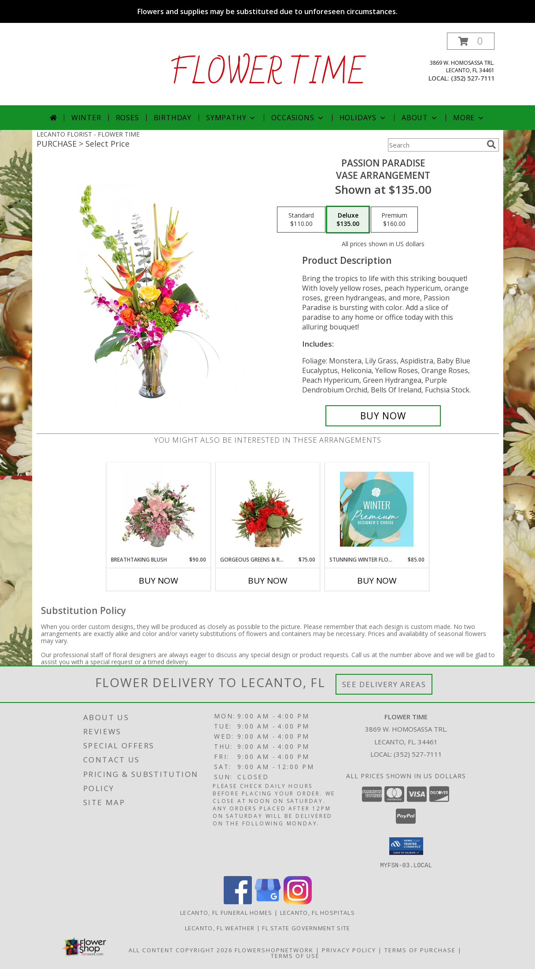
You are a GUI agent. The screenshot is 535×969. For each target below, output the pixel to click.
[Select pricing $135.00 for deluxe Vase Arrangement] (348, 220)
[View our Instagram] (298, 901)
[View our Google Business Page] (268, 901)
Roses (127, 117)
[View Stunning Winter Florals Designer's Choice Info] (376, 509)
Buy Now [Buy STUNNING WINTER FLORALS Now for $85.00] (377, 580)
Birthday (173, 117)
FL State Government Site (306, 928)
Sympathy (231, 117)
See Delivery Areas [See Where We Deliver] (384, 684)
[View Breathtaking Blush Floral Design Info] (158, 509)
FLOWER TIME (267, 73)
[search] (491, 144)
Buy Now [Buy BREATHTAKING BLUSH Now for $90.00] (158, 580)
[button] (470, 41)
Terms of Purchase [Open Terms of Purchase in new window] (420, 950)
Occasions (298, 117)
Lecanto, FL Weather (220, 928)
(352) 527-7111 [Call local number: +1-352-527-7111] (472, 78)
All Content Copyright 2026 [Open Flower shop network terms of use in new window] (180, 950)
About (420, 117)
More (469, 117)
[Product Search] (435, 145)
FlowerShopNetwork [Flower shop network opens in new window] (274, 950)
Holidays (363, 117)
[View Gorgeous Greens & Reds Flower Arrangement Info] (267, 509)
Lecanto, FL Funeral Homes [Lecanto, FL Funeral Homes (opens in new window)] (226, 912)
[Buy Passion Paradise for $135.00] (383, 415)
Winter (86, 117)
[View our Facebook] (238, 901)
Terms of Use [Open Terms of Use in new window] (295, 955)
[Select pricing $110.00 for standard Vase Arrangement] (301, 220)
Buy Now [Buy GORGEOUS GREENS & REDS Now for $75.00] (268, 580)
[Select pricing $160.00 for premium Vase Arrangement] (394, 220)
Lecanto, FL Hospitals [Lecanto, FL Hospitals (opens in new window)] (317, 912)
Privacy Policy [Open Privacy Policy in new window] (349, 950)
